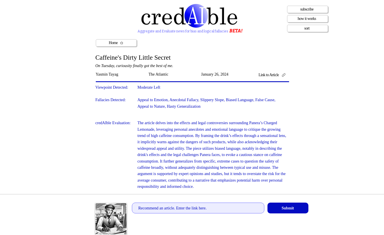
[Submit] (287, 208)
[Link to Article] (274, 74)
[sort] (307, 28)
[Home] (116, 43)
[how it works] (307, 18)
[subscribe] (307, 9)
